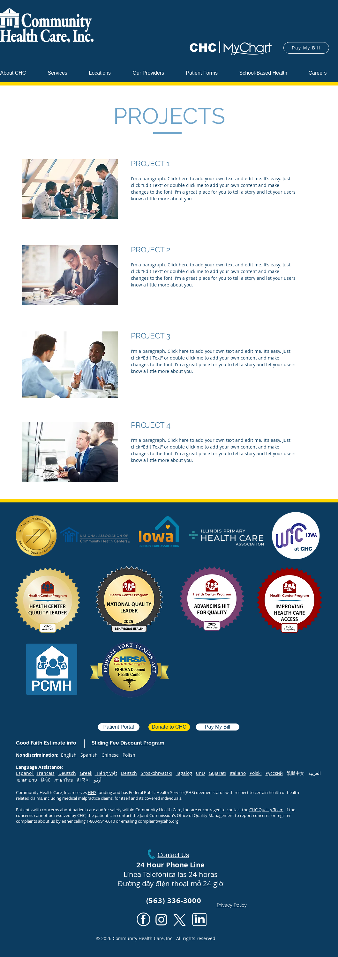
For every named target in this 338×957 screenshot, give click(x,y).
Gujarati (217, 773)
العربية (314, 773)
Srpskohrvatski (156, 773)
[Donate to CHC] (169, 727)
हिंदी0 (47, 780)
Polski (256, 773)
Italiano (238, 773)
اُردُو (97, 780)
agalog (185, 773)
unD (200, 773)
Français (46, 773)
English (69, 755)
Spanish (89, 755)
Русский (274, 773)
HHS (92, 792)
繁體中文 (297, 773)
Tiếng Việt (106, 773)
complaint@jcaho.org (158, 821)
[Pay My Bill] (306, 48)
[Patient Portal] (118, 727)
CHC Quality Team (266, 809)
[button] (154, 73)
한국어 (85, 780)
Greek (86, 773)
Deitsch (129, 773)
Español (24, 773)
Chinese (110, 755)
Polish (129, 755)
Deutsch (67, 773)
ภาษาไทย (63, 780)
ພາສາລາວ (27, 780)
